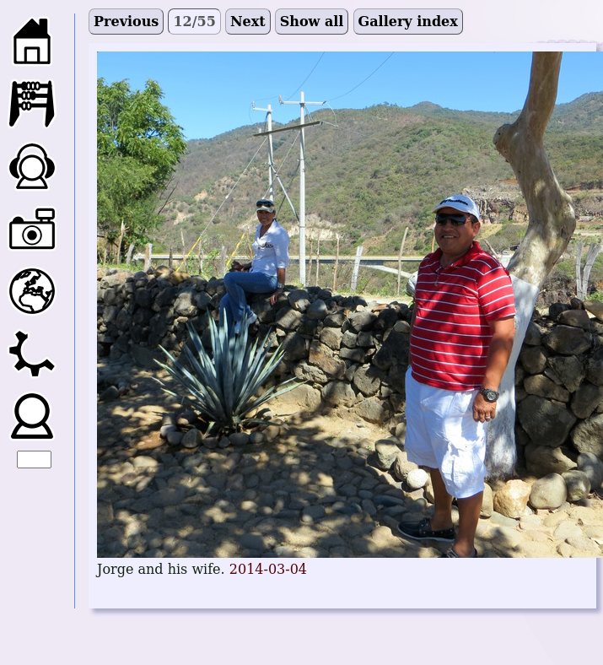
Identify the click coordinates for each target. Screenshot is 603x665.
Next (248, 22)
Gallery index (408, 22)
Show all (312, 22)
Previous (126, 22)
